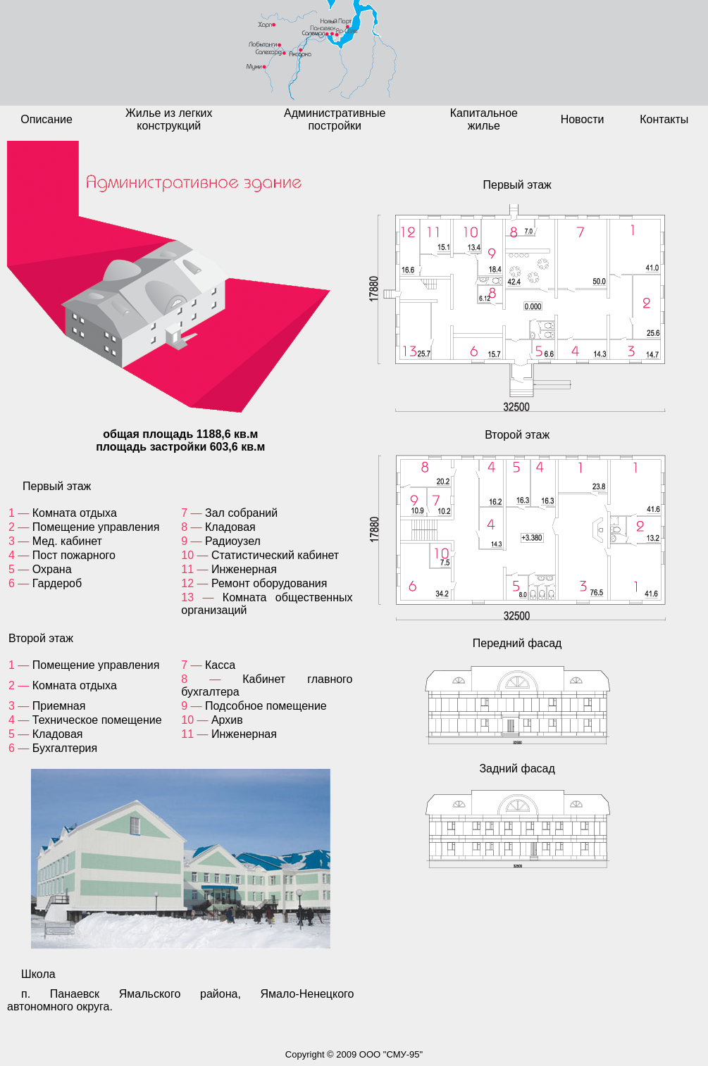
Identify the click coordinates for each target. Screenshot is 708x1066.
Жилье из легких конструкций (168, 119)
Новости (582, 119)
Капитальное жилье (484, 119)
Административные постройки (335, 119)
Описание (46, 119)
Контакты (664, 119)
